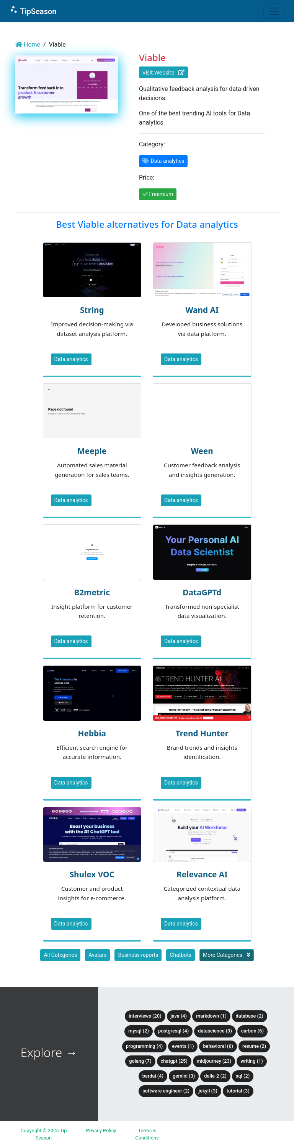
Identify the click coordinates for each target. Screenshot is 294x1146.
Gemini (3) (184, 1076)
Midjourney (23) (214, 1061)
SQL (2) (243, 1076)
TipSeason (32, 10)
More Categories (226, 955)
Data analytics (71, 359)
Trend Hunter (202, 733)
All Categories (60, 955)
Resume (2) (254, 1046)
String (92, 310)
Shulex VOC (92, 874)
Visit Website (163, 72)
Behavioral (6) (218, 1046)
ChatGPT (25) (174, 1061)
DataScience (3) (215, 1031)
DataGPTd (202, 592)
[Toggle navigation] (274, 11)
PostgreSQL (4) (173, 1031)
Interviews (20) (145, 1016)
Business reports (138, 955)
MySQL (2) (138, 1031)
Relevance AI (201, 874)
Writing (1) (251, 1061)
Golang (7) (140, 1061)
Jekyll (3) (208, 1091)
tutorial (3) (238, 1091)
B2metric (92, 592)
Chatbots (180, 955)
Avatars (97, 955)
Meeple (91, 451)
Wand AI (202, 310)
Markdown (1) (211, 1016)
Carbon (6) (252, 1031)
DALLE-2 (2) (215, 1076)
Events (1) (183, 1046)
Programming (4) (144, 1046)
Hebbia (92, 733)
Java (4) (179, 1016)
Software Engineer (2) (165, 1091)
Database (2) (249, 1016)
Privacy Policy (101, 1130)
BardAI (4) (152, 1076)
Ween (202, 451)
